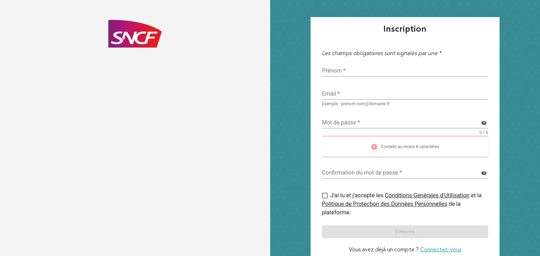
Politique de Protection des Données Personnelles (384, 204)
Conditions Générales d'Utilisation (427, 195)
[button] (405, 231)
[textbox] (405, 94)
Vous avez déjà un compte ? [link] (405, 250)
